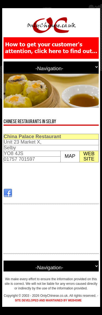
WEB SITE (89, 156)
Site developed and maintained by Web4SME (48, 300)
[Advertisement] (51, 228)
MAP (70, 156)
